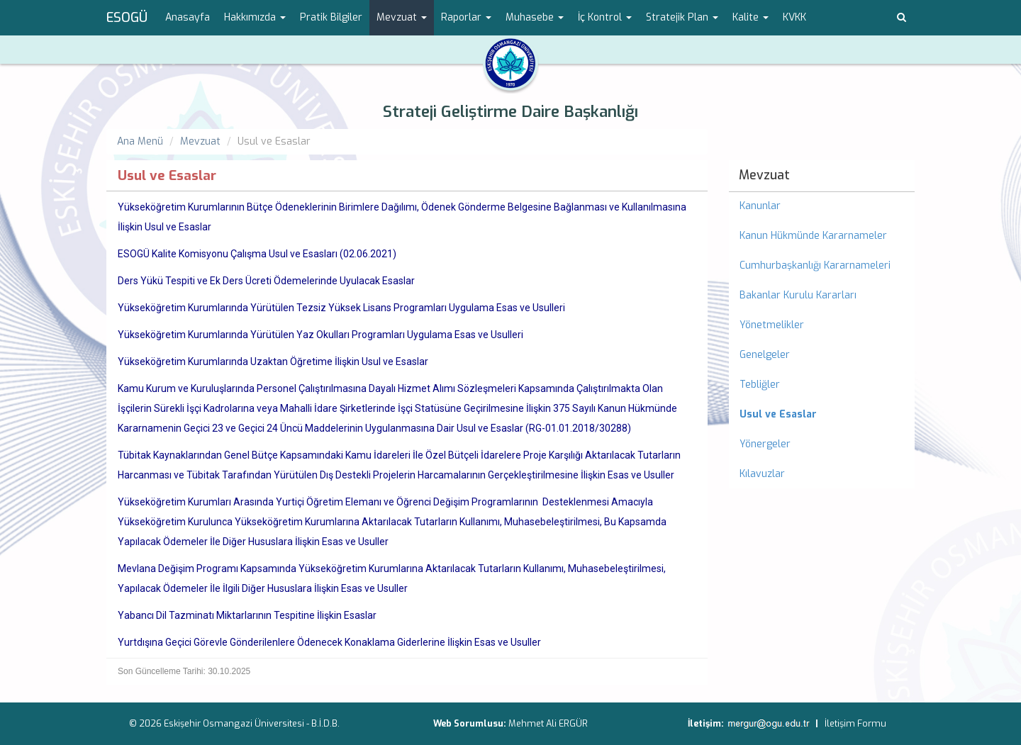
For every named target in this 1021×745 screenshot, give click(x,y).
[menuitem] (822, 414)
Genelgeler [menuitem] (765, 355)
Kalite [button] (750, 17)
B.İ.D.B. (325, 723)
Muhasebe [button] (535, 17)
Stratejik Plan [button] (682, 17)
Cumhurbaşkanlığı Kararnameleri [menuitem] (815, 265)
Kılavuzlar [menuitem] (762, 474)
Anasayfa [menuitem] (187, 17)
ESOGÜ (126, 17)
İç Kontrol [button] (605, 17)
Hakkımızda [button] (255, 17)
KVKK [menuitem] (794, 17)
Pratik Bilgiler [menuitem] (331, 17)
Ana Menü (140, 141)
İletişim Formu (855, 723)
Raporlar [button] (466, 17)
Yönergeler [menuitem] (765, 444)
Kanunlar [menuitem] (760, 206)
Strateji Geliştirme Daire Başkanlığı (510, 111)
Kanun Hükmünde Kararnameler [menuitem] (813, 235)
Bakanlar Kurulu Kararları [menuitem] (798, 295)
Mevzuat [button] (401, 17)
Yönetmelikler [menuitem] (772, 325)
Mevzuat (200, 141)
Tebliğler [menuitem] (760, 384)
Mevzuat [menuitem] (764, 175)
